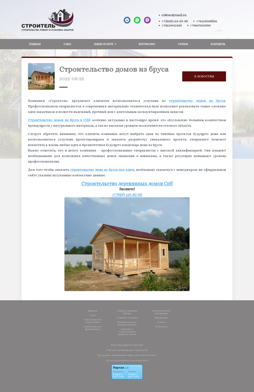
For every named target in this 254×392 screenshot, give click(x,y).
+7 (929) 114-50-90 (174, 21)
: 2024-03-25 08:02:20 (145, 355)
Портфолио (147, 44)
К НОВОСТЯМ (204, 76)
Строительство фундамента (92, 327)
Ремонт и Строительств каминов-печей (127, 332)
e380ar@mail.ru (173, 15)
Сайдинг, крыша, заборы (127, 312)
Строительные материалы (161, 312)
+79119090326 (206, 21)
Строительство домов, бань (92, 320)
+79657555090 (200, 25)
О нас (67, 44)
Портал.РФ (141, 350)
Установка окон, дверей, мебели (127, 323)
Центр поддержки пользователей (127, 360)
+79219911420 (171, 25)
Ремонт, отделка (127, 317)
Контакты (218, 44)
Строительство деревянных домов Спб (127, 183)
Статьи (183, 44)
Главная (35, 44)
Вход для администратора (127, 344)
